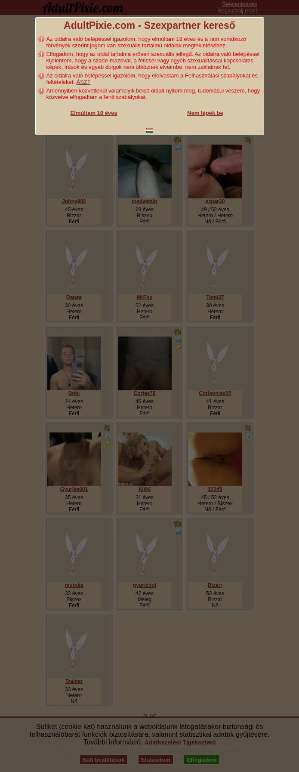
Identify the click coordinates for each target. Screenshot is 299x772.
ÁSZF (84, 82)
